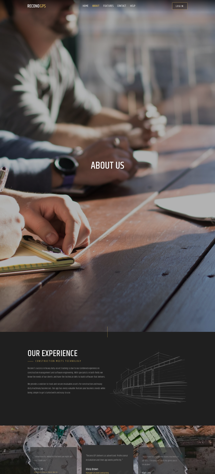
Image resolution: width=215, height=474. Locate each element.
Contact (121, 6)
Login (180, 6)
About (96, 6)
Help (132, 6)
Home (86, 6)
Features (108, 6)
